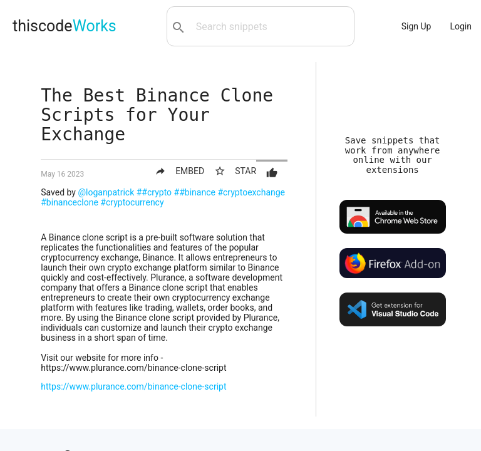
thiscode (64, 26)
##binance (194, 192)
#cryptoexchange (251, 192)
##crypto (154, 192)
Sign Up (416, 26)
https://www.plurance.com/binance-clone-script (133, 386)
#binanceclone (69, 202)
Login (461, 26)
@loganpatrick (106, 192)
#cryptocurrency (131, 202)
